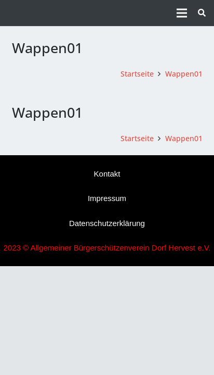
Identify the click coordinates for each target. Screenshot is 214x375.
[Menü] (181, 13)
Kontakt (107, 173)
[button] (201, 13)
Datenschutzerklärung (107, 223)
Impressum (107, 198)
